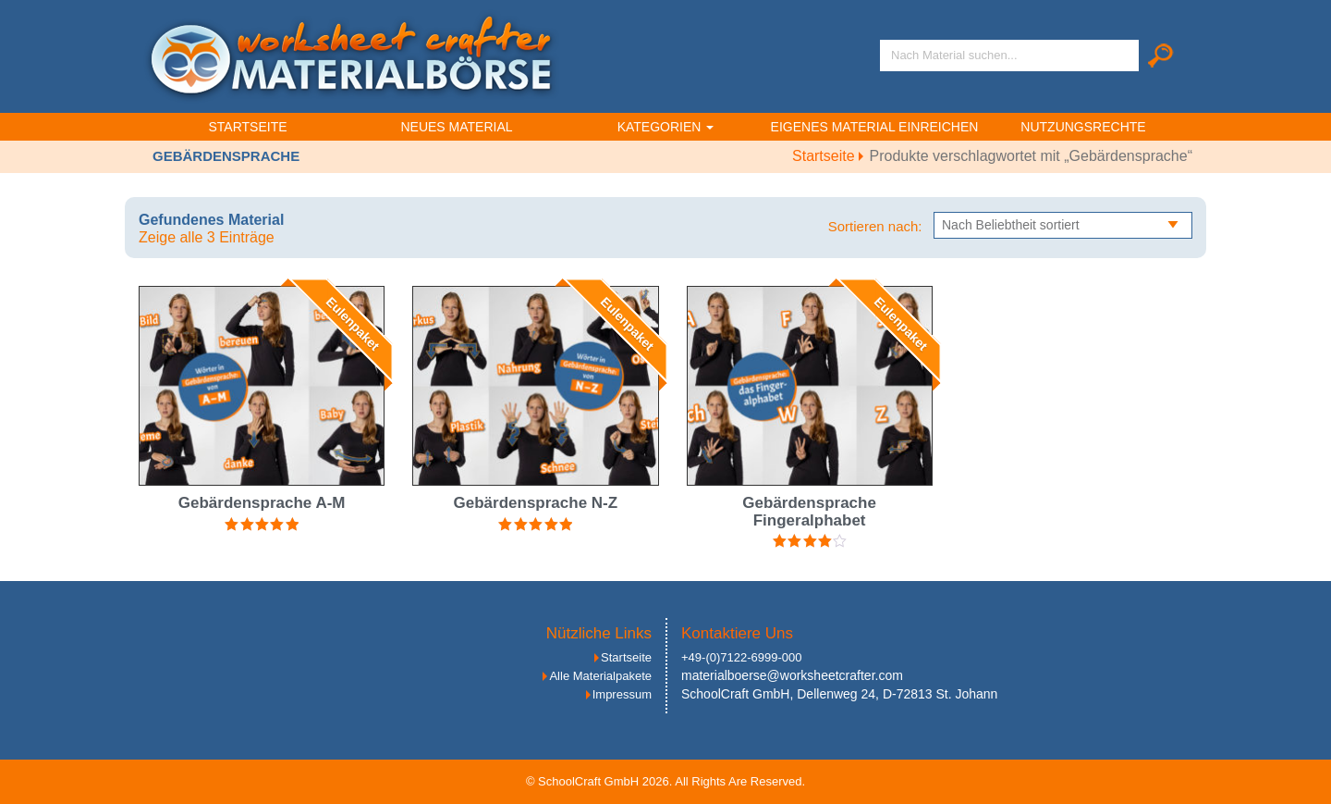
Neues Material (456, 126)
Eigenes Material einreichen (875, 126)
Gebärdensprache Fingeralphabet (809, 511)
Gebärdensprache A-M (262, 503)
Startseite (247, 126)
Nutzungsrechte (1082, 126)
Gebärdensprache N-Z (536, 503)
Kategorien (665, 126)
